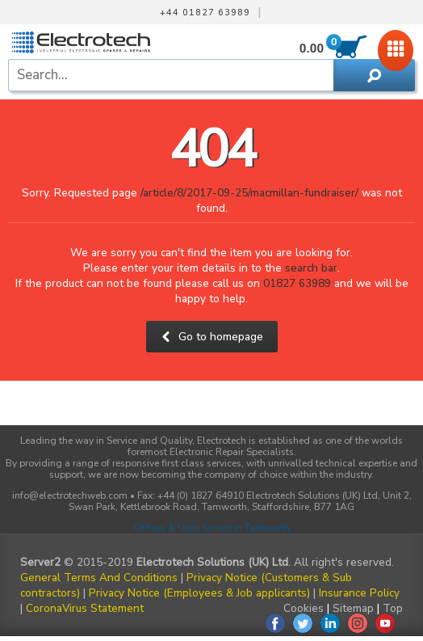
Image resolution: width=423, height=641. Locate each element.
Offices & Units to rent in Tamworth (212, 527)
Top (393, 608)
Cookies (303, 608)
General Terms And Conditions (99, 577)
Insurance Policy (359, 593)
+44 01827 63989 (205, 13)
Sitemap (353, 608)
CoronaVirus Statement (85, 608)
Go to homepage (212, 336)
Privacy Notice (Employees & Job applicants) (199, 593)
